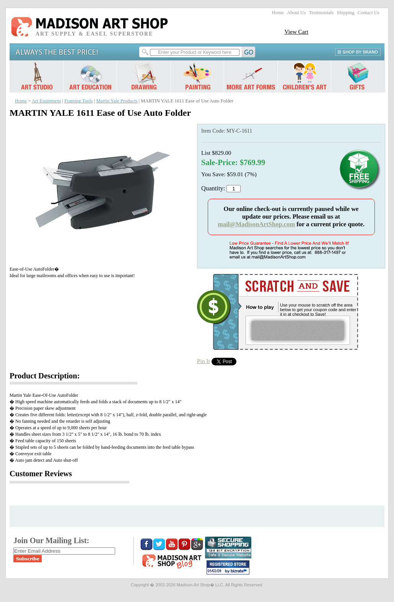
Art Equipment (46, 101)
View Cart (296, 31)
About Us (296, 12)
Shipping (346, 12)
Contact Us (368, 12)
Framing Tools (78, 101)
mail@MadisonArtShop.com (256, 224)
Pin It (203, 361)
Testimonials (321, 12)
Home (278, 12)
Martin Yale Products (116, 101)
